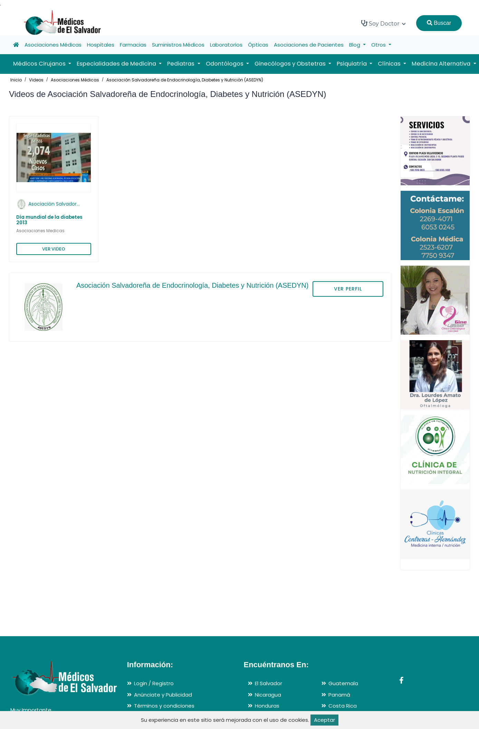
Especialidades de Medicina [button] (117, 64)
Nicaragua (268, 694)
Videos (36, 80)
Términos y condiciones (164, 705)
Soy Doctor (383, 23)
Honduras (267, 705)
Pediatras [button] (181, 64)
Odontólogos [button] (225, 64)
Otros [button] (379, 44)
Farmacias (133, 44)
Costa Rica (342, 705)
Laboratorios (226, 44)
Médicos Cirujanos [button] (40, 64)
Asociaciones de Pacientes (309, 44)
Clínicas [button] (390, 64)
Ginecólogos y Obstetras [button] (291, 64)
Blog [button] (355, 44)
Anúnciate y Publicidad (163, 694)
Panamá (339, 694)
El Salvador (268, 683)
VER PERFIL (348, 288)
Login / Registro (154, 683)
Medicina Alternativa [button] (442, 64)
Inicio (16, 80)
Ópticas (258, 44)
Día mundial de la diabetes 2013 (49, 220)
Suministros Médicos (178, 44)
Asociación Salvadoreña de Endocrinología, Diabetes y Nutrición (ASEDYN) (184, 80)
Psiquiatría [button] (352, 64)
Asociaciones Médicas (53, 44)
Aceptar (324, 719)
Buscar (439, 23)
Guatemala (343, 683)
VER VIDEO (53, 249)
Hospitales (100, 44)
